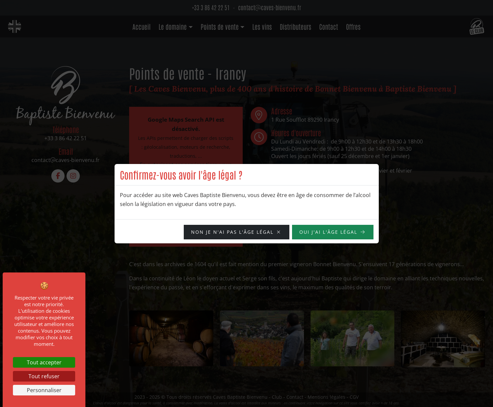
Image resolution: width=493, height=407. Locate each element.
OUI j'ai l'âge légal (328, 232)
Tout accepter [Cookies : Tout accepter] (44, 362)
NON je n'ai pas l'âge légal (232, 232)
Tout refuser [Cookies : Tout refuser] (44, 376)
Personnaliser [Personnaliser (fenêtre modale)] (44, 390)
